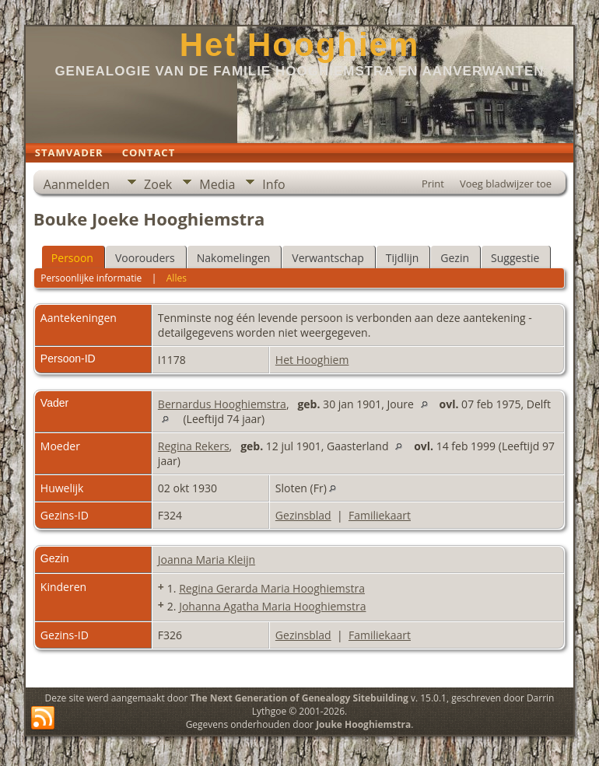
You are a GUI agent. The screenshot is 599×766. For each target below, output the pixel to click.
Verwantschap (327, 257)
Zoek (158, 184)
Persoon (72, 257)
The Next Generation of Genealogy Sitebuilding (299, 698)
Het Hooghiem (300, 44)
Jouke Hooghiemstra (363, 724)
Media (217, 184)
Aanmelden (77, 184)
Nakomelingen (234, 257)
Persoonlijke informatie (91, 278)
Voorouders (145, 257)
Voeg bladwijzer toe (506, 184)
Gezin (454, 257)
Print (433, 184)
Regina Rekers (193, 446)
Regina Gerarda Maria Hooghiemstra (272, 588)
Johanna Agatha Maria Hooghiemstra (272, 606)
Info (273, 184)
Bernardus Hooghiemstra (222, 404)
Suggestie (515, 257)
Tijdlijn (402, 257)
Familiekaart (380, 515)
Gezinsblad (303, 515)
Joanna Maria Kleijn (206, 559)
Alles (176, 278)
